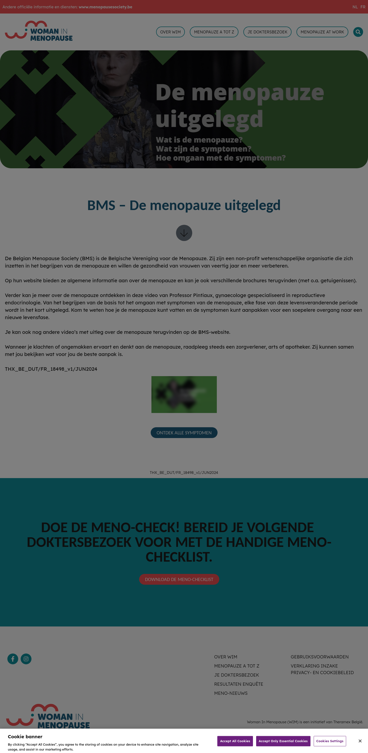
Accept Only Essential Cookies (283, 744)
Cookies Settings (329, 744)
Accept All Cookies (235, 744)
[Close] (360, 744)
